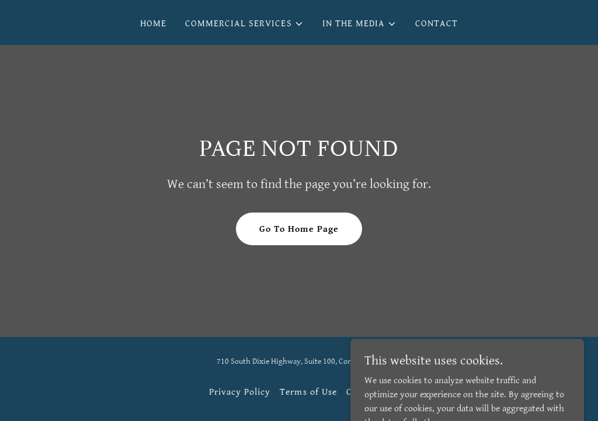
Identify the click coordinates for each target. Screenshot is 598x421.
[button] (244, 24)
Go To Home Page (299, 229)
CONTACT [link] (436, 23)
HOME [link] (153, 23)
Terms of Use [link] (308, 392)
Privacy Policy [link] (239, 392)
